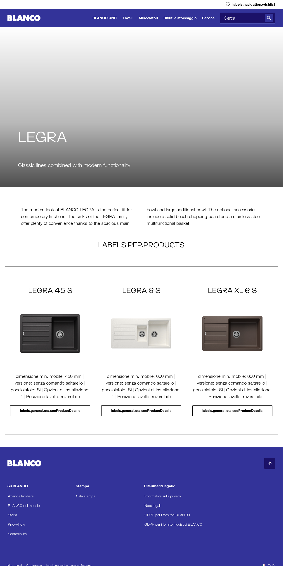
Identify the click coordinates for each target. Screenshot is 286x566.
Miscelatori (148, 18)
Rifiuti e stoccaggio (180, 18)
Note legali (152, 505)
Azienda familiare (20, 496)
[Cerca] (269, 18)
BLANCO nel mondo (24, 505)
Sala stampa (85, 496)
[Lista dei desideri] (250, 4)
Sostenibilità (17, 534)
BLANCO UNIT (104, 18)
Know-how (16, 524)
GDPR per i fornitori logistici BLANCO (173, 524)
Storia (12, 515)
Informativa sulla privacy (162, 496)
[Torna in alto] (269, 463)
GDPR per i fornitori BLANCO (167, 515)
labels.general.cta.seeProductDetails (50, 410)
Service (208, 18)
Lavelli (128, 18)
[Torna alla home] (23, 18)
